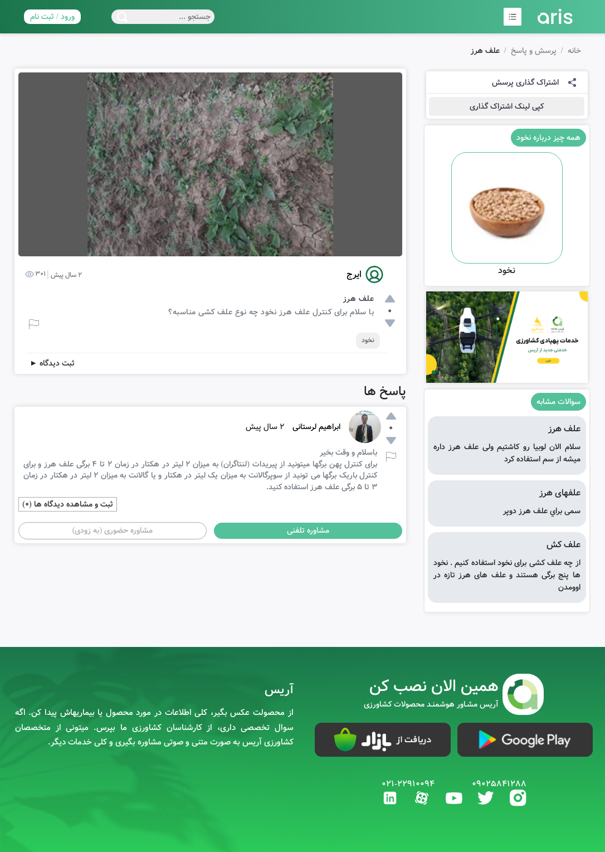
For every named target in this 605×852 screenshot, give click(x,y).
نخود (368, 340)
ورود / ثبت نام (52, 17)
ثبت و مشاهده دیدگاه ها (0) (67, 504)
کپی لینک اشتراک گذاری (507, 106)
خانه (574, 51)
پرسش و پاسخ (534, 51)
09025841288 (499, 784)
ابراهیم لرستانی (316, 427)
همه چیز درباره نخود (548, 138)
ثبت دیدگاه (52, 363)
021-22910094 (408, 784)
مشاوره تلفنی (308, 530)
